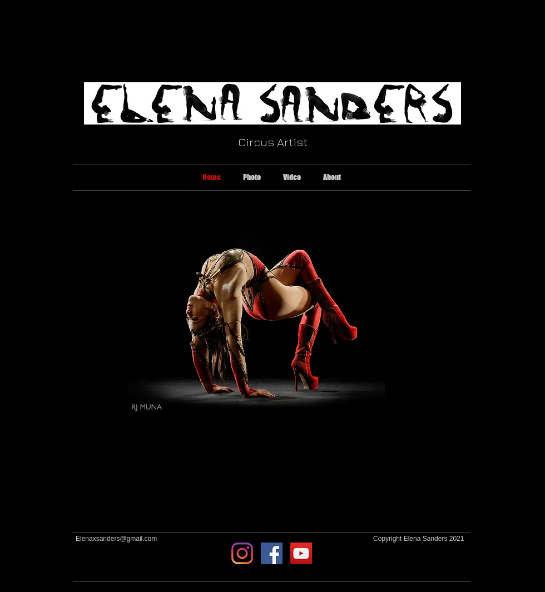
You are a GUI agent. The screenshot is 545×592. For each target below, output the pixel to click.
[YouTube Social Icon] (301, 553)
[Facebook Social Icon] (272, 553)
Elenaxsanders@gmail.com (116, 539)
